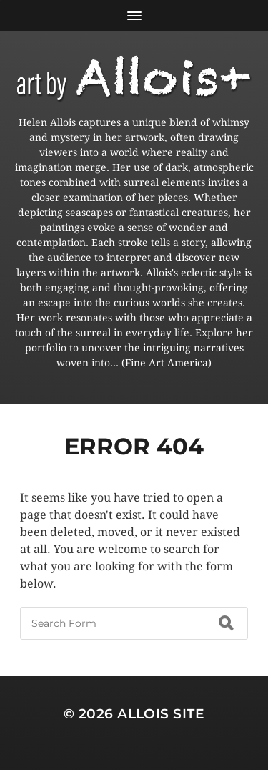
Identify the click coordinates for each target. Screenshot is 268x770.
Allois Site (160, 714)
